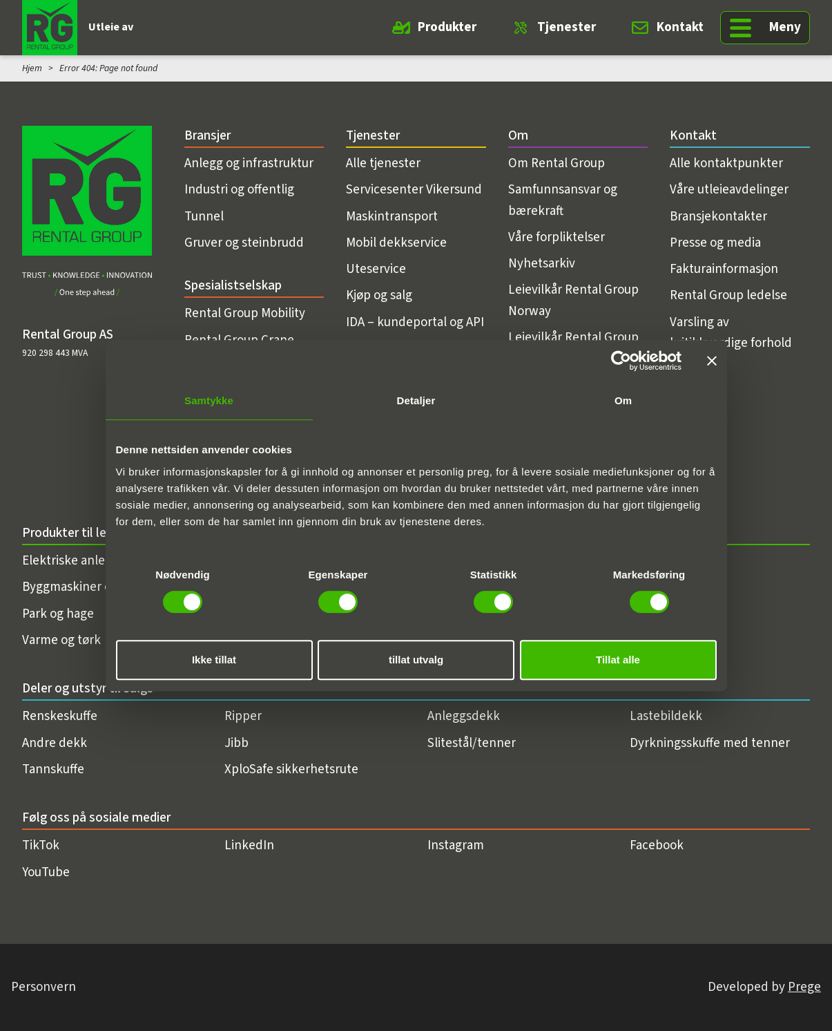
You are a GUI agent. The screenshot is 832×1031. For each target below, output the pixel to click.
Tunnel (204, 216)
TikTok (40, 845)
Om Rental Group (556, 163)
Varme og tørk (61, 640)
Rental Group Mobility (244, 313)
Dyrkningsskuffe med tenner (710, 743)
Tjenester (566, 27)
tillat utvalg (416, 659)
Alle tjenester (383, 163)
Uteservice (376, 269)
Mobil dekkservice (396, 243)
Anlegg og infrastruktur (248, 163)
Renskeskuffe (59, 716)
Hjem (32, 68)
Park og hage (58, 614)
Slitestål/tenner (471, 743)
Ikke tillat (214, 659)
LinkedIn (249, 845)
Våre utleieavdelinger (729, 189)
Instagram (455, 845)
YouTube (46, 872)
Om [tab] (623, 400)
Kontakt (680, 27)
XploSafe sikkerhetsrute (291, 769)
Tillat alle (618, 659)
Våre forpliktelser (556, 237)
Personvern (43, 987)
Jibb (236, 743)
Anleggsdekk (463, 716)
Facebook (657, 845)
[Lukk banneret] (712, 361)
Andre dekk (54, 743)
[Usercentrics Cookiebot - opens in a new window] (621, 360)
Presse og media (715, 243)
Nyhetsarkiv (541, 263)
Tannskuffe (53, 769)
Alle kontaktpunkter (726, 163)
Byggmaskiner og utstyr (88, 587)
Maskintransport (392, 216)
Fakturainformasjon (724, 269)
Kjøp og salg (379, 295)
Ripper (243, 716)
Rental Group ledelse (728, 295)
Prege (804, 987)
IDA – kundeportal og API (415, 322)
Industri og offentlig (239, 189)
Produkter (447, 27)
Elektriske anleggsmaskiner (99, 560)
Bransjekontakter (718, 216)
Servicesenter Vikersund (414, 189)
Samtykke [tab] (208, 400)
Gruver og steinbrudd (244, 243)
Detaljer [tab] (416, 400)
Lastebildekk (666, 716)
